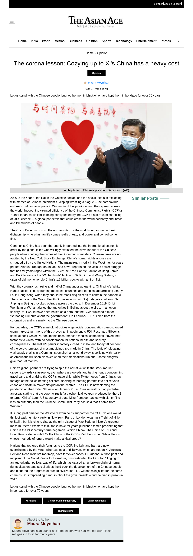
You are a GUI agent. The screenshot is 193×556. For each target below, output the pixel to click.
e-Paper (158, 3)
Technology (124, 41)
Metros (59, 41)
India (34, 41)
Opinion (91, 41)
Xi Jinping (31, 500)
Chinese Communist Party (62, 500)
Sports (106, 41)
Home (22, 41)
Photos (166, 41)
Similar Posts (145, 198)
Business (75, 41)
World (46, 41)
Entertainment (146, 41)
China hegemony (97, 500)
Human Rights (66, 511)
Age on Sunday (172, 3)
